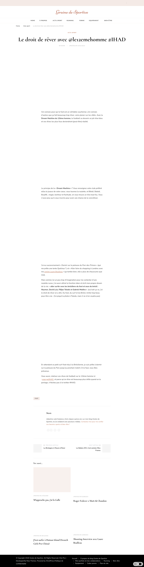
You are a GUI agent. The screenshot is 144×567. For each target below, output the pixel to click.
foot (36, 398)
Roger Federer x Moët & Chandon (90, 500)
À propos (43, 20)
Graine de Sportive (72, 12)
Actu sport (57, 20)
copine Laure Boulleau (53, 271)
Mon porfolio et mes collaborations (87, 561)
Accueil (74, 558)
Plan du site (104, 563)
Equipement (94, 20)
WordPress (50, 561)
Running (70, 20)
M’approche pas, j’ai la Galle (46, 499)
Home (33, 20)
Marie (63, 46)
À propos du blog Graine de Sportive (93, 558)
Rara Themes (31, 561)
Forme (81, 20)
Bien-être (108, 20)
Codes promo (92, 563)
